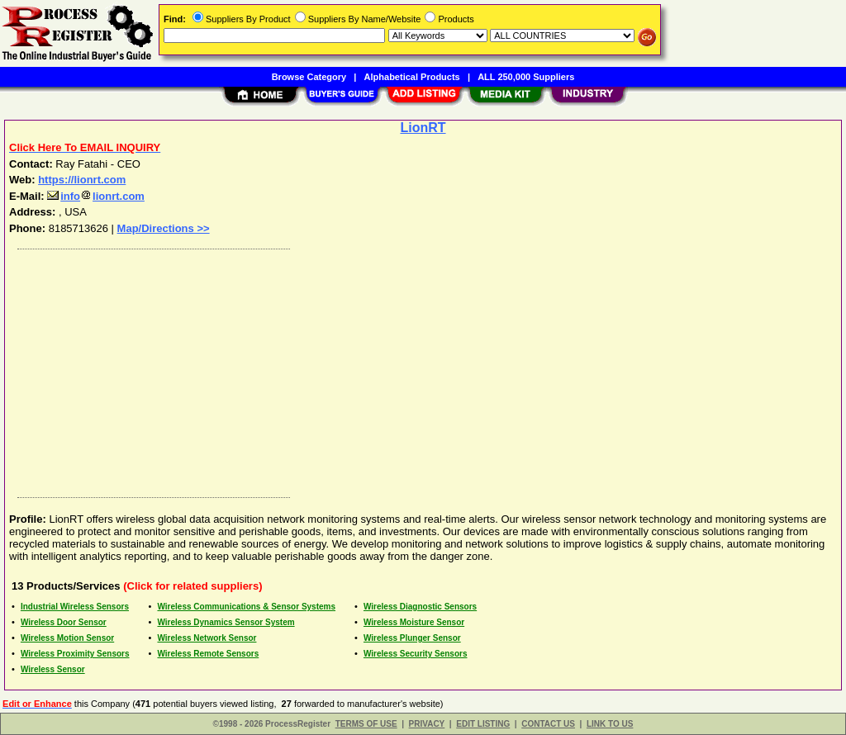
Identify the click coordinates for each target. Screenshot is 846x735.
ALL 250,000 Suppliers (526, 77)
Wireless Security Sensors (416, 653)
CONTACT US (548, 723)
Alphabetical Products (412, 77)
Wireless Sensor (53, 669)
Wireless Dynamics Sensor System (225, 622)
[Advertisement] (424, 369)
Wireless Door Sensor (64, 622)
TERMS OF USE (366, 723)
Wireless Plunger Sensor (412, 638)
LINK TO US (610, 723)
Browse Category (309, 77)
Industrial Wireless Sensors (75, 606)
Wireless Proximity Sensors (75, 653)
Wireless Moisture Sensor (414, 622)
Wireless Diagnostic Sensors (420, 606)
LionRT (422, 128)
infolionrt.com (96, 196)
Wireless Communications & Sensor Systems (246, 606)
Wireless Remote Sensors (208, 653)
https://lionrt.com (82, 179)
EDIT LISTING (483, 723)
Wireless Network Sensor (206, 638)
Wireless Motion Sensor (67, 638)
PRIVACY (427, 723)
